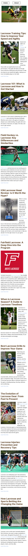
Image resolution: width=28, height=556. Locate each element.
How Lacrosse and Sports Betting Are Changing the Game (12, 501)
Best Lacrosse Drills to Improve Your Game (13, 347)
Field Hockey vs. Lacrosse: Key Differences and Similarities (10, 139)
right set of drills (21, 360)
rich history (3, 118)
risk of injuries (19, 478)
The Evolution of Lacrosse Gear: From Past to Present (12, 396)
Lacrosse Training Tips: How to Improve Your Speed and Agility (13, 36)
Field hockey (4, 168)
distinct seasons (22, 313)
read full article (4, 76)
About (16, 3)
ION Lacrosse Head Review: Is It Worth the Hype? (13, 193)
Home (5, 3)
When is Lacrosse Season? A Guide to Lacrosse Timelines (11, 302)
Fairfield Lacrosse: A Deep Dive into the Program (12, 245)
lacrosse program (15, 275)
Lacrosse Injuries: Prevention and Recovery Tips (10, 445)
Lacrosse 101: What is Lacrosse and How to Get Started (13, 86)
